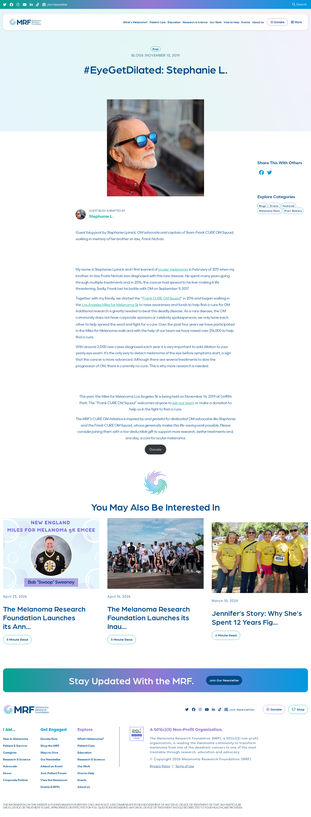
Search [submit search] (299, 4)
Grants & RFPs (50, 787)
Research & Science (195, 22)
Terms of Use (184, 766)
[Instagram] (17, 4)
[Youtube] (24, 4)
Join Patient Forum (53, 773)
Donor (7, 773)
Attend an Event (51, 766)
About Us (258, 22)
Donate (156, 449)
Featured (288, 205)
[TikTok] (37, 4)
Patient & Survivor (15, 746)
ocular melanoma (173, 269)
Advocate (10, 766)
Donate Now (48, 739)
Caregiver (10, 752)
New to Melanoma (15, 739)
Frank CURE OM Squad (162, 298)
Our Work (216, 22)
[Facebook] (11, 4)
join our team (183, 403)
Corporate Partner (15, 780)
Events (245, 22)
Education (174, 22)
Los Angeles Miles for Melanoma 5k (110, 305)
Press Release (293, 210)
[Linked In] (31, 4)
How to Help (231, 22)
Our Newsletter (50, 759)
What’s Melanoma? (135, 22)
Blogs (155, 48)
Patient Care (158, 22)
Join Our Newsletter (224, 680)
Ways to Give (49, 752)
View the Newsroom (53, 780)
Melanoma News (269, 210)
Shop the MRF (49, 746)
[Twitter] (4, 4)
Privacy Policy (160, 766)
